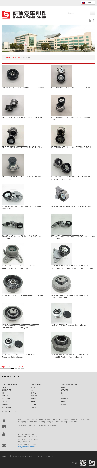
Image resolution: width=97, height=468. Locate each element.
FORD (33, 393)
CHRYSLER (6, 390)
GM (62, 393)
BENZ (33, 387)
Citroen (34, 390)
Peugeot (64, 402)
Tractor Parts (36, 384)
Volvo (33, 407)
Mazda (34, 399)
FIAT (4, 393)
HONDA (5, 396)
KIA (62, 396)
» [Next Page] (22, 367)
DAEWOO (64, 390)
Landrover (6, 399)
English (86, 3)
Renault (5, 404)
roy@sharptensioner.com (27, 447)
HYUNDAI (35, 396)
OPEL (33, 402)
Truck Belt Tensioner (10, 384)
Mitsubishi (64, 399)
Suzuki (34, 404)
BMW (63, 387)
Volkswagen (6, 407)
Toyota (63, 404)
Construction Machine (69, 384)
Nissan (4, 402)
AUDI (4, 387)
